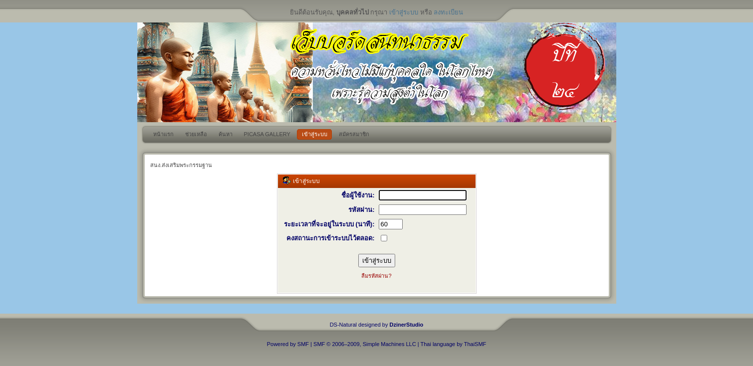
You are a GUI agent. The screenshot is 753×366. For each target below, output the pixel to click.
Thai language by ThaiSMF (453, 344)
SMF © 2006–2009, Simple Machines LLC (364, 344)
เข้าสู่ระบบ (403, 12)
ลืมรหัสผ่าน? (376, 276)
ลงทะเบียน (448, 12)
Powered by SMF (288, 344)
